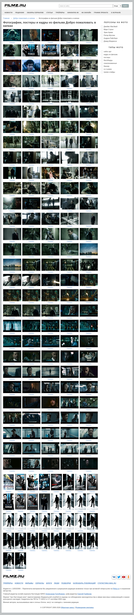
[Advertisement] (116, 109)
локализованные (110, 63)
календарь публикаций (84, 583)
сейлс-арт (107, 51)
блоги (49, 583)
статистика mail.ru (107, 583)
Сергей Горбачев (84, 594)
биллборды (108, 60)
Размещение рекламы (84, 607)
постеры (107, 57)
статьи (49, 12)
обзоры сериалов (35, 12)
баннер (106, 66)
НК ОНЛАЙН (86, 12)
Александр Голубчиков (55, 594)
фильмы (29, 583)
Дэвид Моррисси (110, 41)
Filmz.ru (116, 589)
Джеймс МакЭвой (110, 26)
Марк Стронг (109, 29)
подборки (66, 583)
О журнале (116, 12)
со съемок (108, 69)
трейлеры (60, 12)
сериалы (39, 583)
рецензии (19, 12)
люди (56, 583)
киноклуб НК (73, 12)
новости (8, 12)
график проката (101, 12)
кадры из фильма (110, 54)
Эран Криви (108, 32)
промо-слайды (109, 72)
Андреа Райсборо (111, 38)
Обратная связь (67, 607)
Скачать (12, 42)
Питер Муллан (109, 35)
